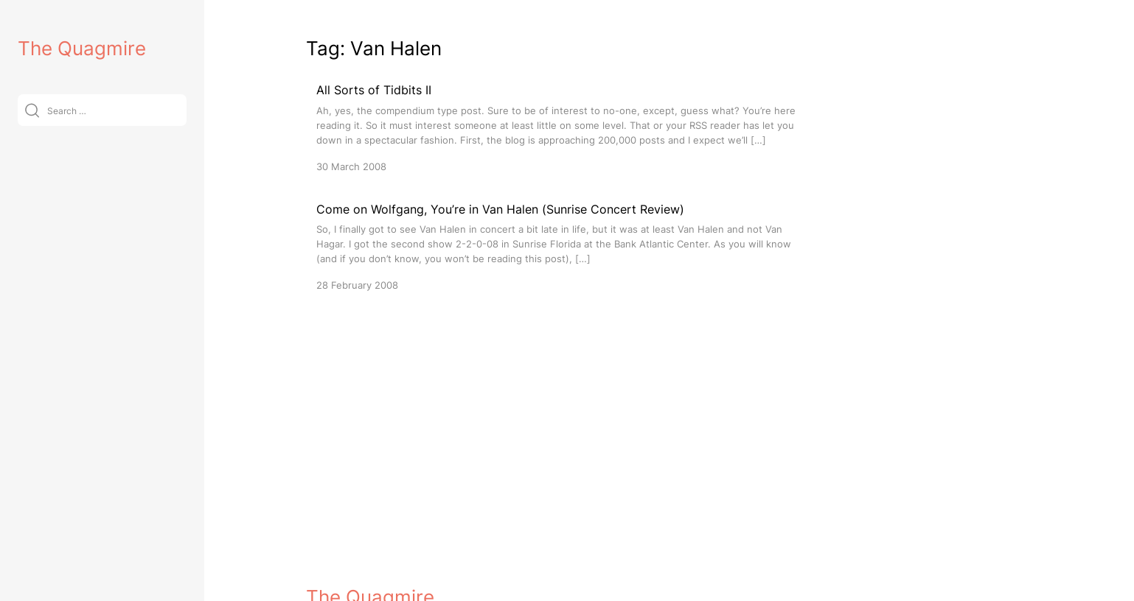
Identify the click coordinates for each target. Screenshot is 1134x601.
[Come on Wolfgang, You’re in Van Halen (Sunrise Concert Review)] (564, 246)
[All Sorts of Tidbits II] (564, 127)
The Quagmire (82, 48)
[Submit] (32, 110)
